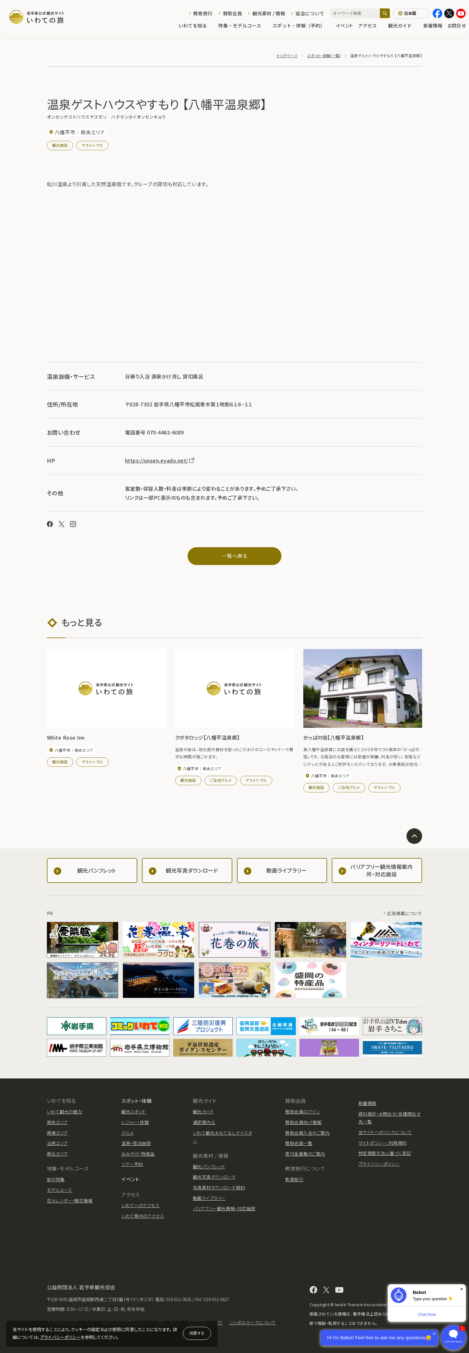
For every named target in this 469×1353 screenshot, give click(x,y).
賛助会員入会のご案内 (307, 1133)
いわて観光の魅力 (64, 1111)
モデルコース (59, 1190)
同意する (196, 1333)
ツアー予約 (132, 1164)
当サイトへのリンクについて (385, 1132)
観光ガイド (403, 25)
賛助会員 (232, 13)
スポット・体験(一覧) (324, 55)
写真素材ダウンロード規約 (219, 1187)
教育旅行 (202, 13)
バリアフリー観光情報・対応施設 (224, 1208)
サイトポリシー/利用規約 (382, 1143)
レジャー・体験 (135, 1122)
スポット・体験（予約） (301, 25)
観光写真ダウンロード (214, 1177)
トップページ (287, 55)
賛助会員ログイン (302, 1111)
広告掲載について (404, 913)
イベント (344, 25)
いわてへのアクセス (140, 1205)
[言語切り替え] (411, 13)
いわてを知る (196, 25)
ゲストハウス (92, 145)
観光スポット (133, 1111)
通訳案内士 (204, 1122)
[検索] (385, 13)
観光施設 (60, 145)
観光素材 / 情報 (268, 13)
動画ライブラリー (209, 1198)
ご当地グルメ (221, 780)
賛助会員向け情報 (303, 1122)
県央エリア (57, 1122)
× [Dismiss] (461, 1289)
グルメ (127, 1133)
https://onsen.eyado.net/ (160, 460)
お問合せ (456, 25)
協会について (309, 13)
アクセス (370, 25)
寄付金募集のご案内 (305, 1154)
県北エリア (57, 1154)
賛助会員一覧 (298, 1143)
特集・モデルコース (242, 25)
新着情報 (432, 25)
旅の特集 (56, 1179)
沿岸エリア (57, 1143)
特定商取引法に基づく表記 (384, 1153)
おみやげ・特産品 (138, 1154)
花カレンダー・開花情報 (70, 1200)
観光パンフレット (209, 1166)
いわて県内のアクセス (142, 1216)
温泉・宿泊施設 (136, 1143)
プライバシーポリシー (60, 1337)
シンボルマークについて (252, 1322)
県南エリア (57, 1133)
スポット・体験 (136, 1100)
